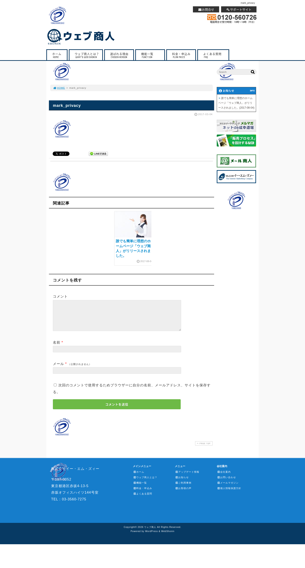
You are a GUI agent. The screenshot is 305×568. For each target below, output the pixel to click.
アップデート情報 (187, 477)
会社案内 (224, 477)
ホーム (58, 55)
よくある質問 (214, 55)
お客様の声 (183, 493)
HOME (59, 88)
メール (58, 369)
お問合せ (206, 9)
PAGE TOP (203, 448)
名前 (56, 348)
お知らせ (182, 482)
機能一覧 (151, 55)
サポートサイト (238, 9)
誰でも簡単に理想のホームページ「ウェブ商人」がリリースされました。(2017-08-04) (236, 103)
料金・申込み (182, 55)
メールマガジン (228, 488)
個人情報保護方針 (229, 493)
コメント (60, 296)
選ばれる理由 (120, 55)
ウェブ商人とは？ (87, 55)
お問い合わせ (226, 482)
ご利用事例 (183, 488)
